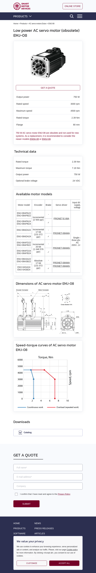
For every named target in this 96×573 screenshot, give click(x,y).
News (37, 523)
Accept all (64, 563)
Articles (39, 533)
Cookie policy (72, 550)
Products (19, 528)
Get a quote (48, 88)
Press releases (44, 528)
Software (19, 533)
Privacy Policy (64, 494)
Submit (26, 504)
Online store (73, 6)
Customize (31, 563)
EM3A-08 (34, 139)
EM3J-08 (46, 139)
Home (16, 523)
